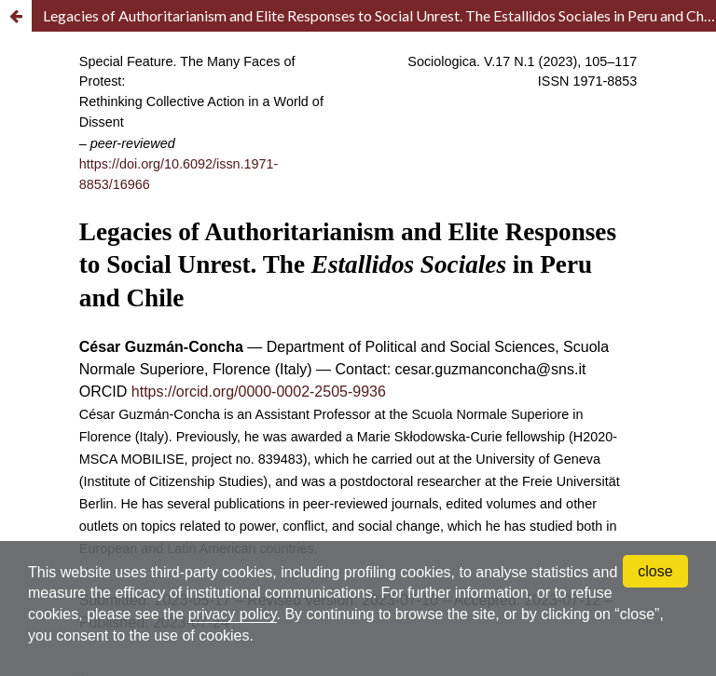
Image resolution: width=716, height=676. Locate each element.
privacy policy (232, 614)
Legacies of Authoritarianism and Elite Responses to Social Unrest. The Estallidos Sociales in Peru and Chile (379, 15)
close (655, 571)
